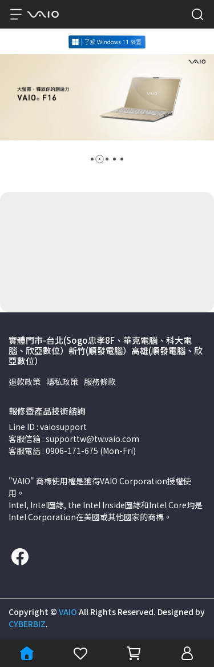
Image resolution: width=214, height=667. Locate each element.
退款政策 (25, 381)
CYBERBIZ (27, 623)
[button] (92, 159)
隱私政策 (62, 381)
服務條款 (100, 381)
